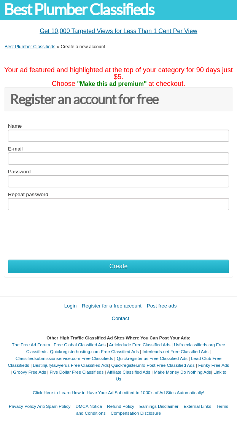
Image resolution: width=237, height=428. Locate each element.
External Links (197, 406)
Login (70, 306)
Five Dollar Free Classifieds (77, 371)
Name (15, 126)
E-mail (15, 149)
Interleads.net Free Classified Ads (175, 351)
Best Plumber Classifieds (79, 9)
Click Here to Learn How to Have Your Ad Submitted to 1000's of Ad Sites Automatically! (118, 392)
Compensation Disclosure (136, 413)
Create (118, 266)
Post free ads (162, 306)
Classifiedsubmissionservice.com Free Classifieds (64, 358)
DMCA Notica (89, 406)
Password (19, 171)
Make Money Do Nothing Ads (182, 371)
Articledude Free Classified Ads (139, 344)
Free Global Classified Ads (80, 344)
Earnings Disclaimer (158, 406)
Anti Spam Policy (54, 406)
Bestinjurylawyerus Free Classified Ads (71, 365)
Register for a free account (112, 306)
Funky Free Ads (213, 365)
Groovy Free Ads (29, 371)
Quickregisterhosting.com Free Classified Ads (94, 351)
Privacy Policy (22, 406)
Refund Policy (120, 406)
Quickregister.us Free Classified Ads (152, 358)
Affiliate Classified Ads (128, 371)
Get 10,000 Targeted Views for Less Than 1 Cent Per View (118, 31)
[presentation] (66, 229)
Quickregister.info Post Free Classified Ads (152, 365)
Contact (120, 318)
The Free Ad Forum (31, 344)
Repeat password (28, 194)
